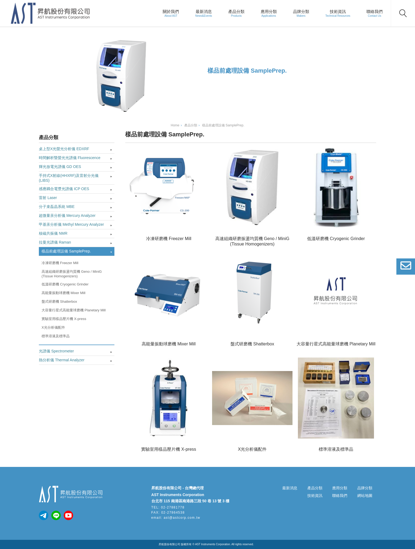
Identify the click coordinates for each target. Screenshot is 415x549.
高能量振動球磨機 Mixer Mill (64, 293)
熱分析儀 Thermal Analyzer (61, 360)
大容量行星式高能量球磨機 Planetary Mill (74, 310)
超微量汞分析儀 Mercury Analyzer (67, 215)
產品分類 (236, 11)
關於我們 (171, 11)
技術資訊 (338, 11)
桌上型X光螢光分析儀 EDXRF (64, 149)
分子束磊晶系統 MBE (56, 206)
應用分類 (269, 11)
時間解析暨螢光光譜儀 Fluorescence (69, 158)
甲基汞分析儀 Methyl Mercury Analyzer (71, 224)
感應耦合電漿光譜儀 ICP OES (64, 189)
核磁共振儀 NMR (53, 233)
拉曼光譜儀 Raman (55, 242)
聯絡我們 (374, 11)
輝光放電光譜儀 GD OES (60, 166)
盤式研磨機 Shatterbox (59, 301)
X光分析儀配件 (53, 327)
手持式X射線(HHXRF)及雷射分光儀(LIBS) (68, 178)
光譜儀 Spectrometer (56, 351)
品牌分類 (301, 11)
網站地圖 (364, 495)
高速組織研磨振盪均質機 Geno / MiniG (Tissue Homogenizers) (72, 274)
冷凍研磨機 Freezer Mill (60, 263)
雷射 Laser (48, 198)
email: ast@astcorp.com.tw (175, 518)
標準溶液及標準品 (56, 336)
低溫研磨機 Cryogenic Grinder (65, 284)
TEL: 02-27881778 (168, 507)
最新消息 (204, 11)
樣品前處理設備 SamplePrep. (66, 251)
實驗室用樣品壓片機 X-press (64, 319)
